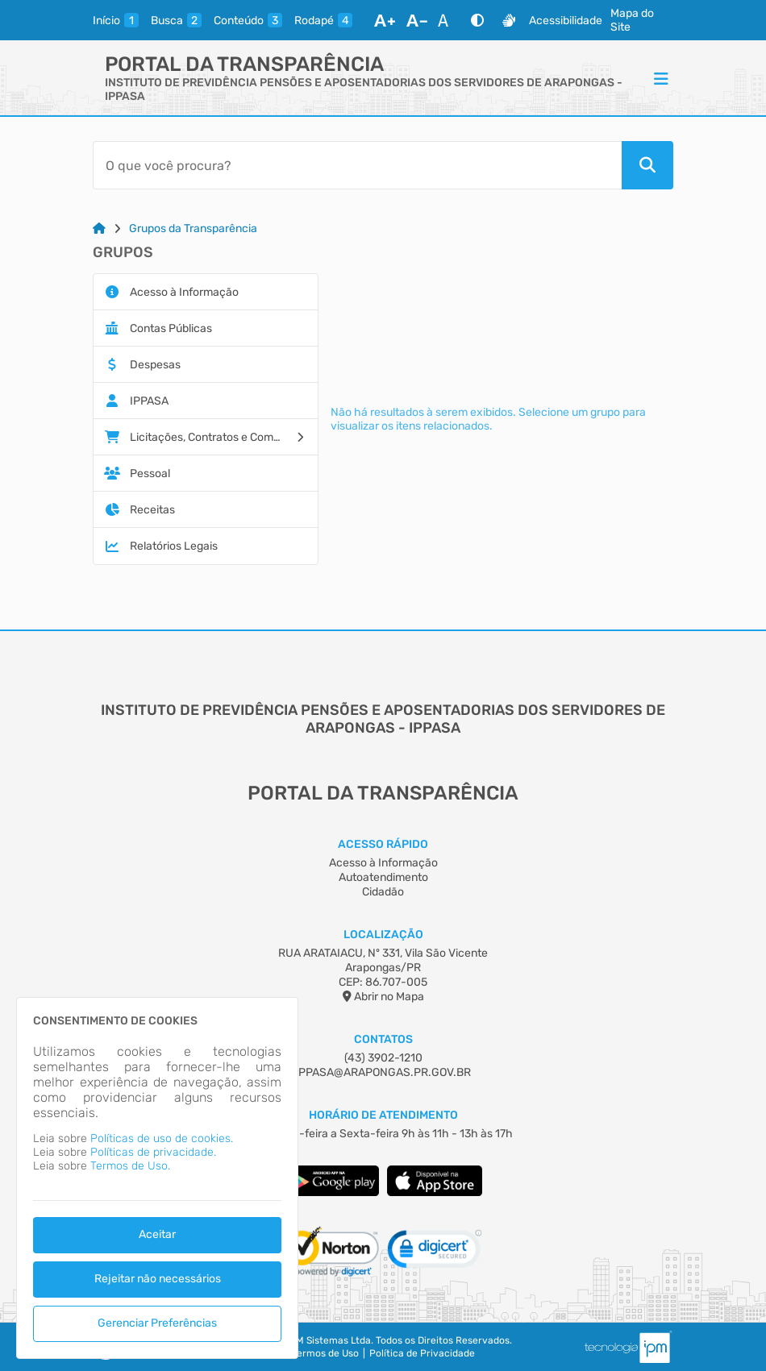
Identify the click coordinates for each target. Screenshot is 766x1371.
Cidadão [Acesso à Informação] (383, 892)
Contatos (383, 1039)
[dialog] (157, 1178)
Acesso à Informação (383, 863)
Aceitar (157, 1234)
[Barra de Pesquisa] (357, 165)
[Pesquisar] (647, 165)
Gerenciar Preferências (157, 1323)
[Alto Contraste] (477, 20)
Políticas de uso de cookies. (161, 1138)
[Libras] (509, 20)
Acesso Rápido (383, 844)
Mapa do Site (632, 20)
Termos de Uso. (130, 1166)
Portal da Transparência (244, 64)
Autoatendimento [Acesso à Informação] (383, 877)
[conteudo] (248, 20)
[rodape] (323, 20)
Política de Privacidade (422, 1353)
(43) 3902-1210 (383, 1058)
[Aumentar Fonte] (385, 20)
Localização (383, 934)
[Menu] (661, 78)
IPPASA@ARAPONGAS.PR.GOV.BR (383, 1072)
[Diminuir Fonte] (417, 20)
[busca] (176, 20)
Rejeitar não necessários (157, 1279)
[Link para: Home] (99, 228)
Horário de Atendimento (383, 1115)
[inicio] (116, 20)
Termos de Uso (325, 1353)
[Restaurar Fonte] (447, 20)
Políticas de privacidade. (153, 1152)
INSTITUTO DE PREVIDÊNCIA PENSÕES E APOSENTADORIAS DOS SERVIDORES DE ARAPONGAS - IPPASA (363, 89)
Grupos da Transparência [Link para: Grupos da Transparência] (193, 228)
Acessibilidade (565, 20)
